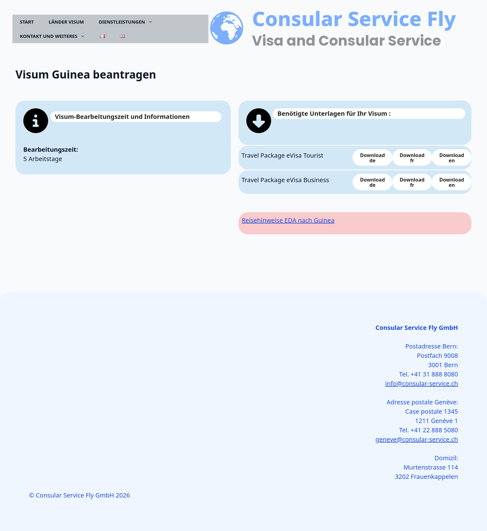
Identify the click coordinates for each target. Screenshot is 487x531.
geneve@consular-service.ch (416, 439)
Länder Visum (66, 22)
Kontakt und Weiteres (56, 36)
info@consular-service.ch (421, 383)
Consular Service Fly (354, 18)
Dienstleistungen (129, 22)
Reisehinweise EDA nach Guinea (288, 220)
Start (27, 22)
